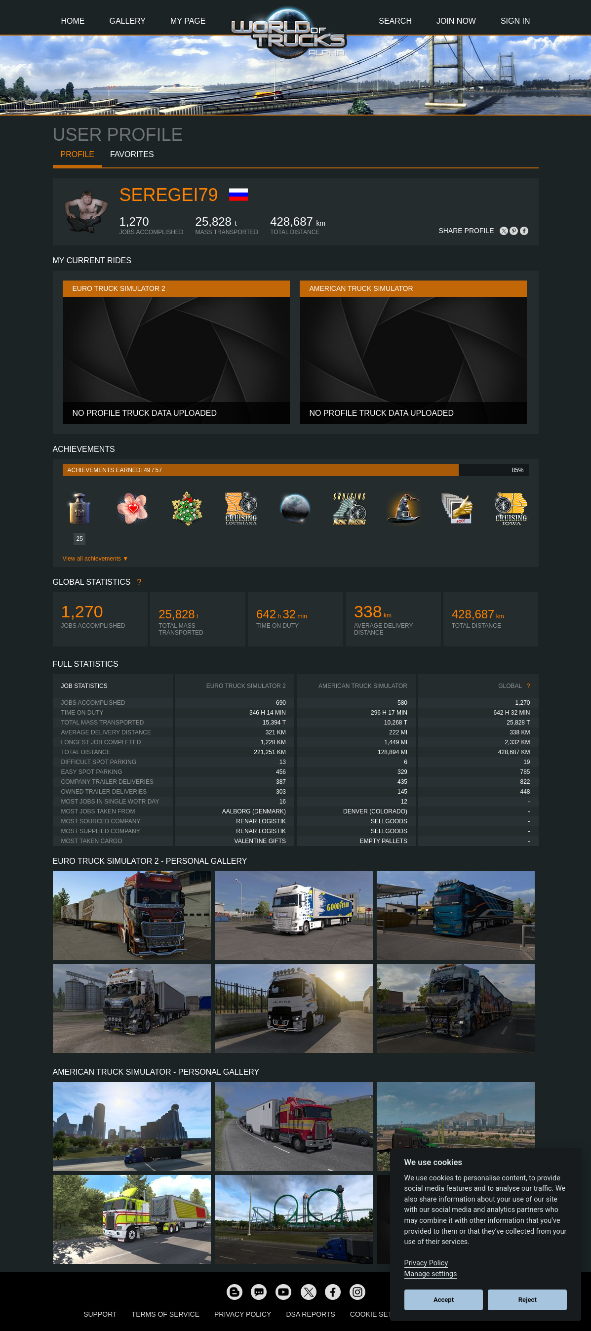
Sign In (515, 21)
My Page (187, 21)
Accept (443, 1299)
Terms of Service (165, 1314)
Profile (77, 154)
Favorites (132, 154)
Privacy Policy (242, 1314)
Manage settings (430, 1274)
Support (100, 1314)
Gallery (128, 21)
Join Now (456, 21)
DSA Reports (310, 1314)
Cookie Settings (381, 1314)
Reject (527, 1299)
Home (73, 21)
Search (395, 21)
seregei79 (168, 195)
